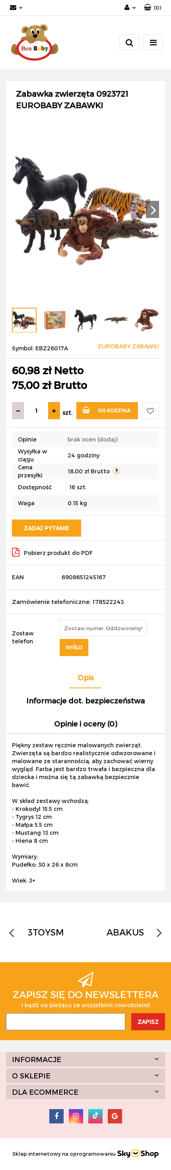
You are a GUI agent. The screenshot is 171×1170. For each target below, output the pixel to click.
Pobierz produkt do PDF (52, 552)
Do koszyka (106, 409)
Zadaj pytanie (46, 528)
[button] (152, 8)
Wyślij (74, 647)
